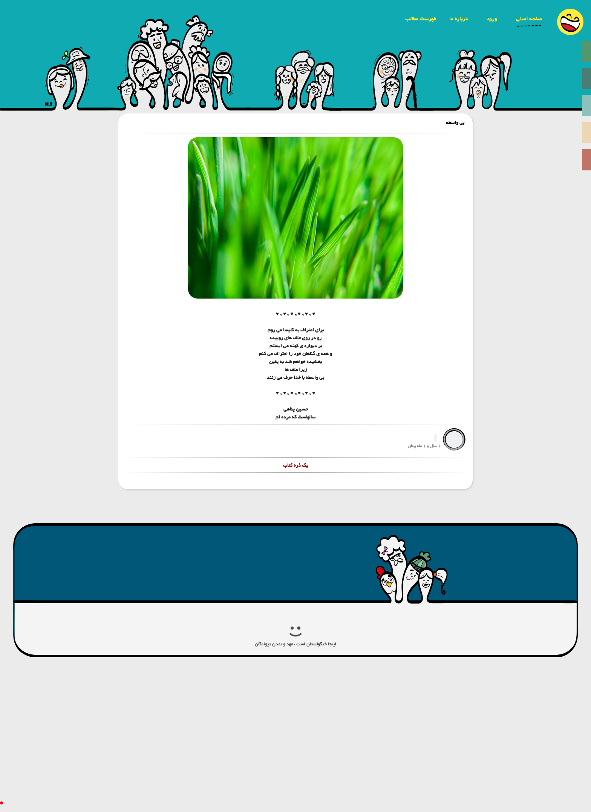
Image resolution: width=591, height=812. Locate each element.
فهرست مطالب (420, 18)
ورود (492, 18)
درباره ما (458, 18)
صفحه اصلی (529, 18)
